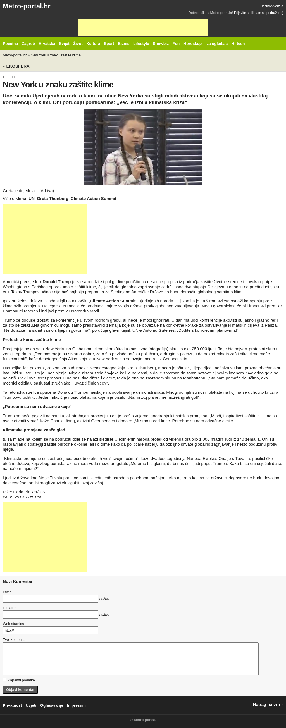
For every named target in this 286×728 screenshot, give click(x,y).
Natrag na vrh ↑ (268, 704)
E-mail (9, 608)
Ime (7, 592)
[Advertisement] (143, 27)
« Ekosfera (16, 66)
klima (21, 198)
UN (31, 198)
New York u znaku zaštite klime (56, 55)
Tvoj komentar (14, 640)
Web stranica (13, 624)
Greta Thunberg (52, 198)
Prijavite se (242, 13)
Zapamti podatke (19, 680)
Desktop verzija (271, 6)
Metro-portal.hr (27, 6)
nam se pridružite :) (268, 13)
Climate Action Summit (93, 198)
